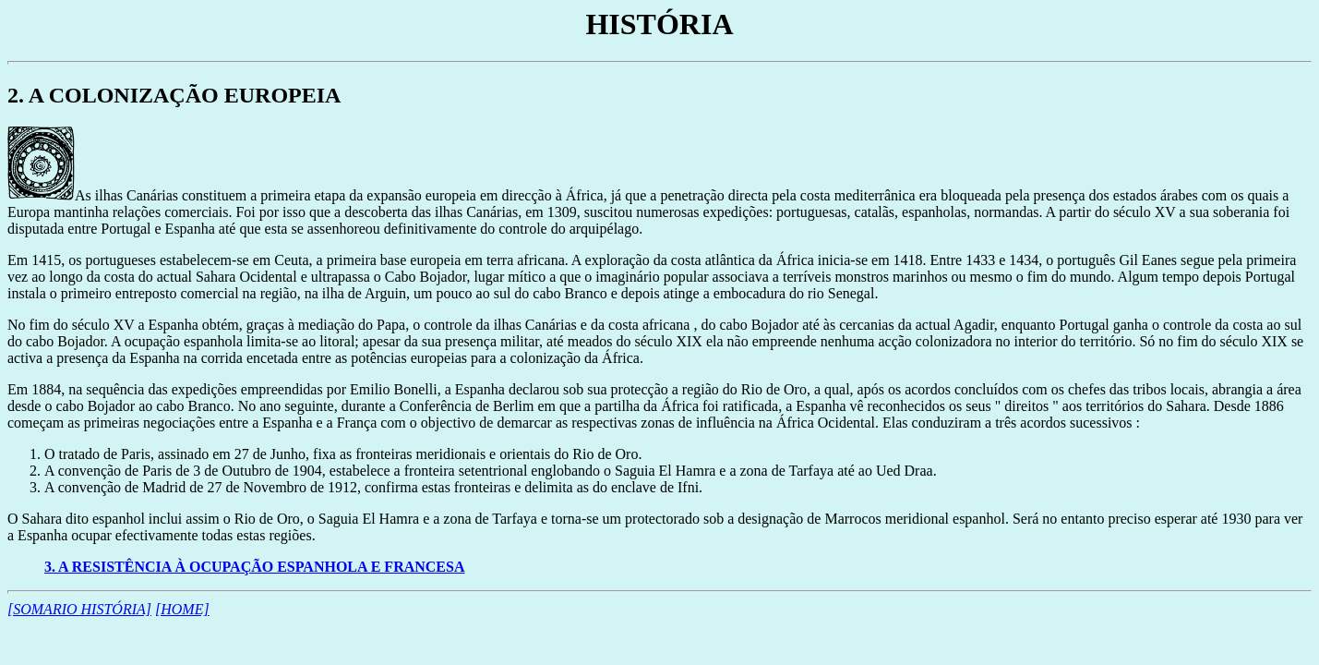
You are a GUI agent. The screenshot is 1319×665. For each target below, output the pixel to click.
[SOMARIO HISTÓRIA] (79, 609)
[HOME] (182, 609)
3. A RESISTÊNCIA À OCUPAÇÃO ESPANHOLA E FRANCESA (254, 566)
